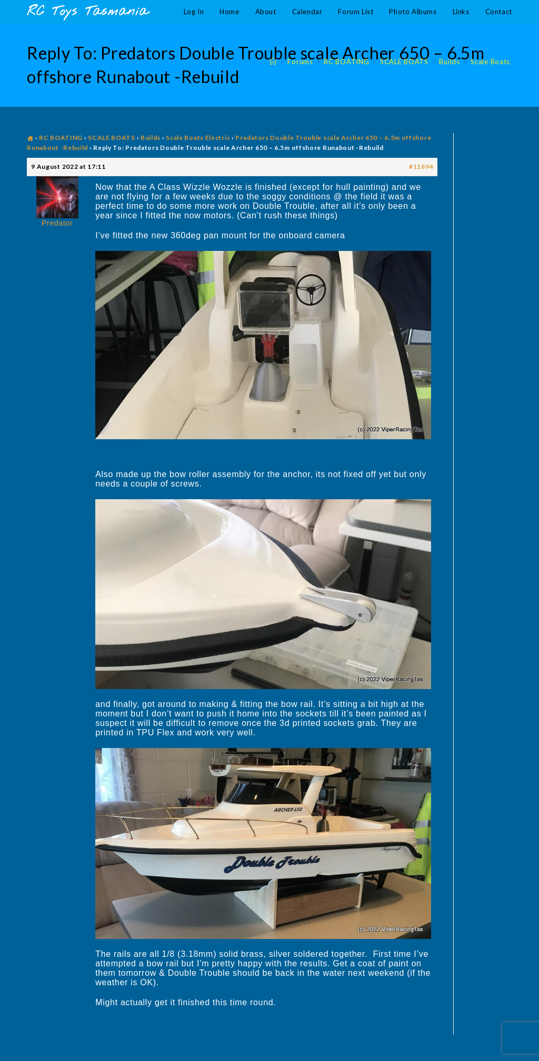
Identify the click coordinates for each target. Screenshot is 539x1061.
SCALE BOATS (111, 138)
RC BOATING (61, 138)
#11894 (421, 166)
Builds (151, 138)
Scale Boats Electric (198, 138)
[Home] (273, 61)
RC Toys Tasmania (87, 12)
